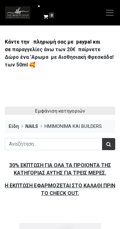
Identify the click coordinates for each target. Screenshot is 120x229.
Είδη (14, 126)
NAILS (31, 126)
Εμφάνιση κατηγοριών (60, 111)
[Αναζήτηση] (108, 144)
